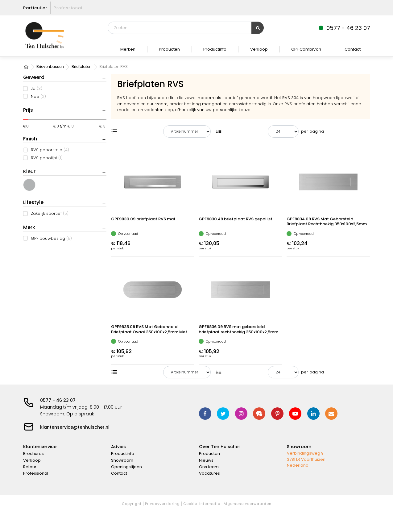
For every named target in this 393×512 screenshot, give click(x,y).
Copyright (132, 503)
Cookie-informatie (201, 503)
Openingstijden (126, 467)
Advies (118, 446)
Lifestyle (33, 202)
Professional (68, 8)
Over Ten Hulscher (219, 446)
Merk (29, 227)
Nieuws (206, 460)
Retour (29, 467)
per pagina (312, 131)
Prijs (28, 110)
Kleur (29, 171)
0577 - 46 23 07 (58, 400)
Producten (169, 49)
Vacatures (209, 473)
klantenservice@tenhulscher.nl (75, 427)
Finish (30, 138)
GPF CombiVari (306, 49)
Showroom (122, 460)
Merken (127, 49)
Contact (353, 49)
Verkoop (259, 49)
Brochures (33, 453)
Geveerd (33, 77)
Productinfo (214, 49)
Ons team (209, 467)
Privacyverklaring (162, 503)
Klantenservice (39, 446)
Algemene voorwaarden (247, 503)
